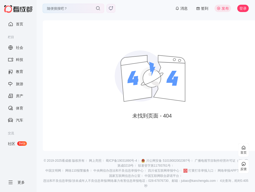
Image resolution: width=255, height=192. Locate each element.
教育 (15, 71)
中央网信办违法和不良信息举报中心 (118, 170)
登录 (243, 8)
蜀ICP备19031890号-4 (121, 160)
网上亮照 (95, 160)
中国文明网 (53, 170)
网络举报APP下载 (230, 170)
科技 (15, 59)
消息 (181, 8)
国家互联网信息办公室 (124, 176)
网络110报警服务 (77, 170)
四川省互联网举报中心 (163, 170)
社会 (15, 47)
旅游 (15, 83)
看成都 (66, 160)
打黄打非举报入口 (201, 170)
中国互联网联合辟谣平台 (162, 176)
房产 (15, 95)
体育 (15, 108)
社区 (17, 143)
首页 (15, 24)
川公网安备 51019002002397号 (168, 160)
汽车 (15, 120)
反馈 (243, 166)
